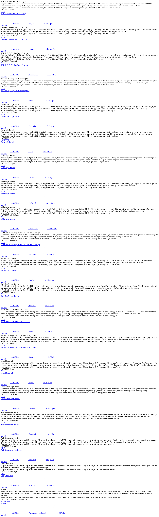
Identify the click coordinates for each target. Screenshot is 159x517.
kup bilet (4, 25)
